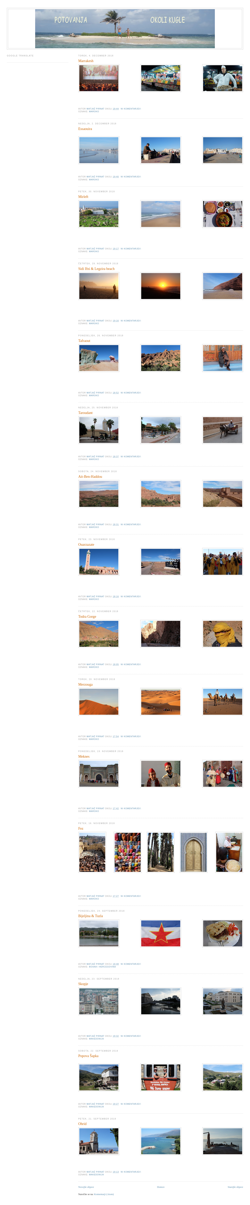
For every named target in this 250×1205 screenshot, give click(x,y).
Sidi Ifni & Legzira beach (96, 269)
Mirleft (83, 197)
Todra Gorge (87, 617)
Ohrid (82, 1124)
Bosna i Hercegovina (102, 967)
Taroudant (85, 413)
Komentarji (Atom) (104, 1194)
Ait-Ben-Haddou (90, 477)
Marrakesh (86, 61)
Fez (80, 828)
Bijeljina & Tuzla (90, 916)
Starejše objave (235, 1186)
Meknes (84, 756)
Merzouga (85, 684)
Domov (161, 1186)
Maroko (94, 111)
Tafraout (84, 341)
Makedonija (96, 1039)
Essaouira (85, 129)
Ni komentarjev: (131, 109)
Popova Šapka (88, 1056)
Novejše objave (86, 1186)
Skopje (83, 984)
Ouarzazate (86, 544)
